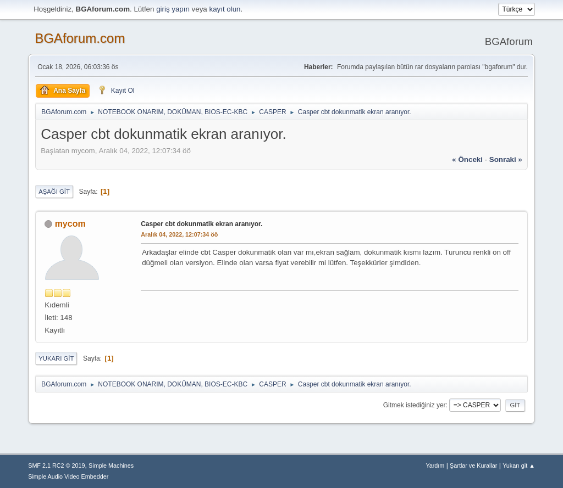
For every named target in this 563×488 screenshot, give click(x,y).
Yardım (435, 465)
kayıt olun (224, 9)
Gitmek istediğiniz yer (414, 405)
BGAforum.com (80, 38)
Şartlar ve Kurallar (473, 465)
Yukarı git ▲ (519, 465)
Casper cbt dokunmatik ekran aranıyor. (201, 224)
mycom (70, 223)
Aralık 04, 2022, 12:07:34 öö (179, 234)
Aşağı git (54, 191)
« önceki (467, 159)
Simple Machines (111, 465)
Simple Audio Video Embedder (68, 476)
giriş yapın (173, 9)
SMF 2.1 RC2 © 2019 (56, 465)
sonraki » (505, 159)
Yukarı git (56, 358)
